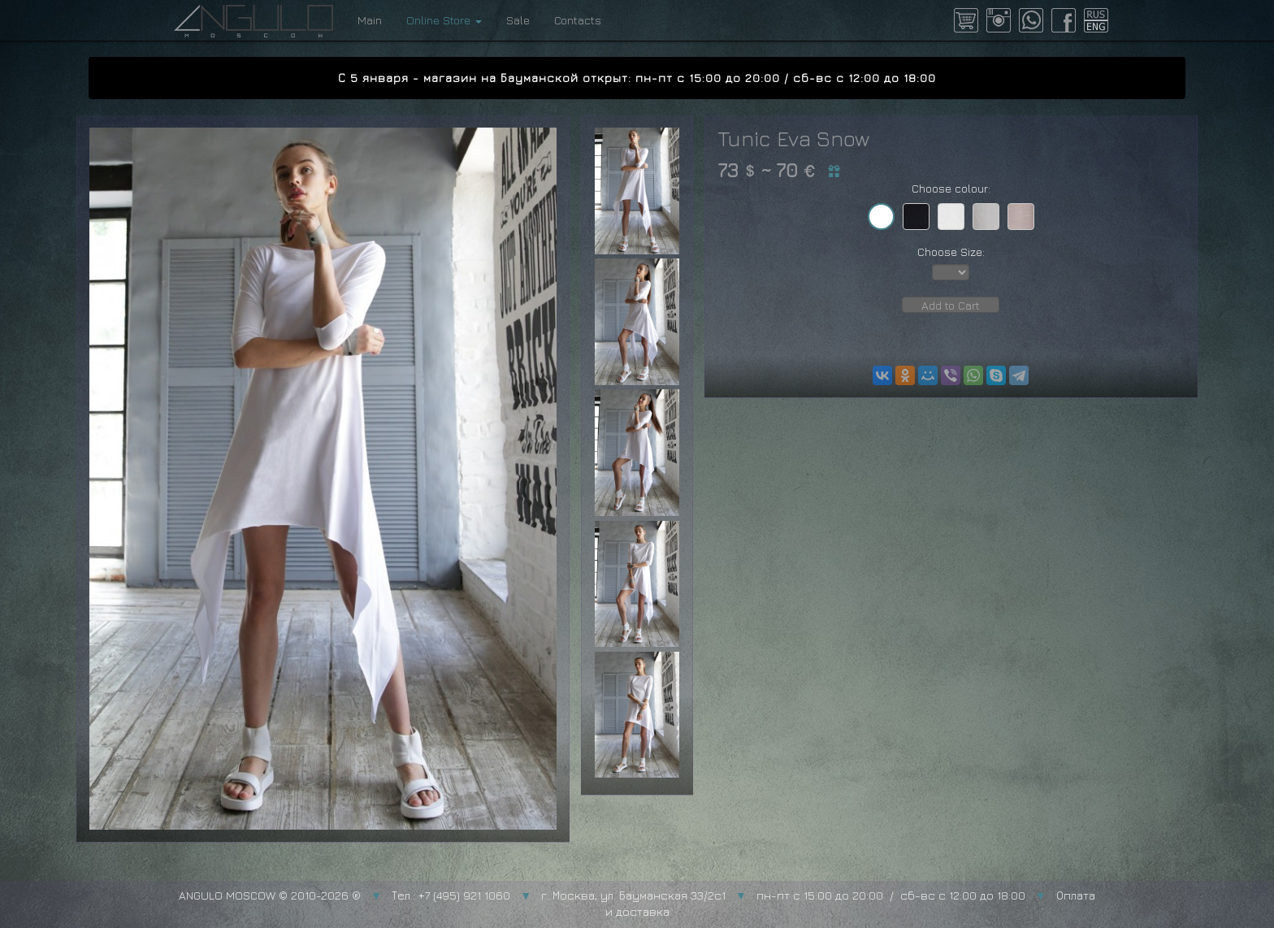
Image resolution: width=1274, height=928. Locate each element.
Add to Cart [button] (950, 305)
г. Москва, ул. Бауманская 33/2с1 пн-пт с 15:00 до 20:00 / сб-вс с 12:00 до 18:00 (783, 895)
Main (370, 20)
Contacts (577, 20)
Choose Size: (951, 251)
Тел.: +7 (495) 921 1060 (451, 895)
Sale (518, 20)
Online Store (444, 20)
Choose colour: (951, 188)
